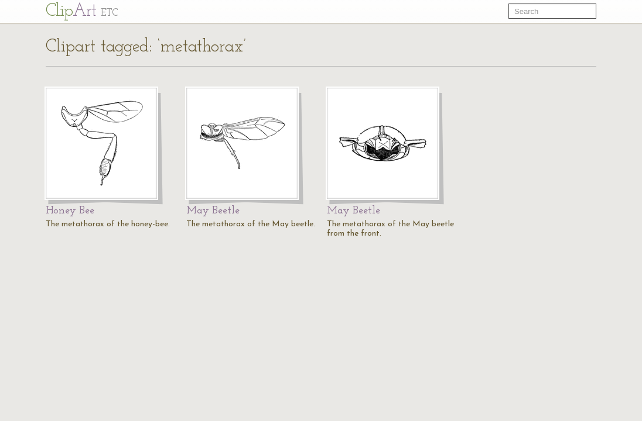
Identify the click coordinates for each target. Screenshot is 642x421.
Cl (82, 11)
